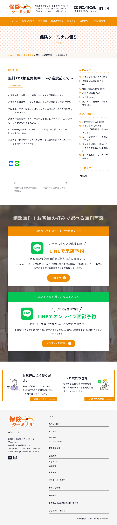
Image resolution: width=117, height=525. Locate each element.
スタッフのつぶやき (92, 77)
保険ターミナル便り (57, 480)
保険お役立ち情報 (90, 89)
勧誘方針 (52, 496)
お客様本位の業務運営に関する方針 (63, 503)
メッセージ (53, 462)
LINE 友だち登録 (96, 399)
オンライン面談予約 (56, 343)
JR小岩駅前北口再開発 (93, 122)
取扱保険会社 (57, 22)
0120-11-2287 (87, 7)
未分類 (85, 97)
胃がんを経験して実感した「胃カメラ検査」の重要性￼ (95, 147)
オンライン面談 (55, 442)
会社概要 (71, 22)
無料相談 (42, 22)
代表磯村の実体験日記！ (94, 81)
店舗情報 (84, 22)
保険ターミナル (87, 518)
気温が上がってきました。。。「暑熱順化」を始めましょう (95, 129)
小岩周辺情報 (16, 86)
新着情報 (52, 472)
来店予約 (56, 278)
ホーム (15, 22)
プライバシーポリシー (58, 511)
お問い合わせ (98, 22)
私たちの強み (28, 22)
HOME (51, 416)
